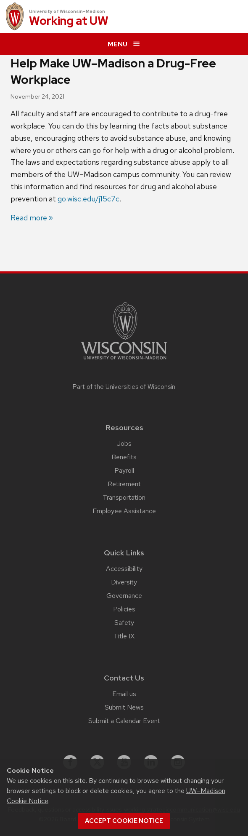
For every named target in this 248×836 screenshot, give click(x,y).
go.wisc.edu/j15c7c (88, 199)
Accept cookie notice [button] (124, 821)
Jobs (124, 443)
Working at (68, 21)
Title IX (124, 636)
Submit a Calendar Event (124, 720)
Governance (124, 595)
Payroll (124, 470)
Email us (124, 693)
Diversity (124, 582)
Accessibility (124, 568)
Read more (29, 217)
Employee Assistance (124, 510)
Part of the (124, 387)
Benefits (124, 457)
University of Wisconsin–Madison (67, 11)
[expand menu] (124, 44)
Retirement (124, 484)
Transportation (124, 497)
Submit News (124, 707)
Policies (124, 609)
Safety (124, 622)
